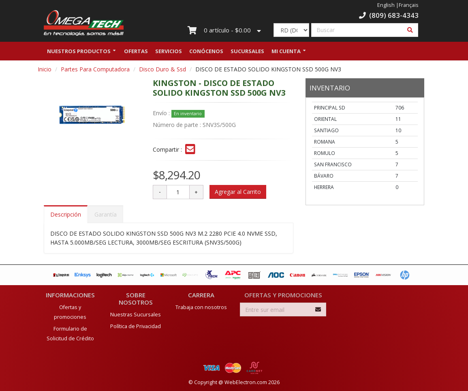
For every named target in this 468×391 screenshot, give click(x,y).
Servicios (168, 54)
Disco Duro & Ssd (162, 72)
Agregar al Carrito (238, 194)
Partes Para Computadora (95, 72)
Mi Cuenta (286, 54)
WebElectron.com (245, 382)
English (386, 5)
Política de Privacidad (135, 326)
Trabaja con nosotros (201, 307)
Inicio (44, 72)
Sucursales (247, 54)
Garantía (105, 217)
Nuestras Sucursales (135, 314)
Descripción (65, 217)
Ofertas (136, 54)
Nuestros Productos (79, 54)
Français (409, 5)
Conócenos (206, 54)
